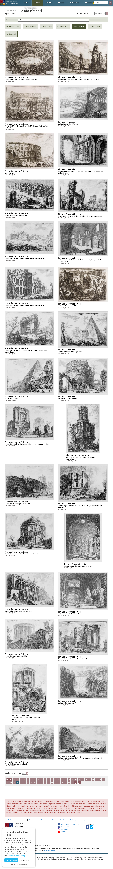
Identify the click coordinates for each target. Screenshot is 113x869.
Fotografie (74, 3)
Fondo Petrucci (62, 26)
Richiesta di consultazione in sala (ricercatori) (45, 820)
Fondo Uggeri (11, 34)
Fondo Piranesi (79, 26)
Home (26, 3)
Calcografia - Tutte (12, 26)
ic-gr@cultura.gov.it (50, 850)
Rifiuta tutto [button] (26, 860)
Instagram (63, 829)
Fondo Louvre (47, 26)
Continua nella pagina (13, 773)
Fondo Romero (95, 26)
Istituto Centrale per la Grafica (15, 820)
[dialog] (18, 847)
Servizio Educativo (65, 827)
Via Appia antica (30, 8)
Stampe (37, 3)
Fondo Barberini (30, 26)
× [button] (33, 830)
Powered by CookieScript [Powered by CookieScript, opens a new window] (19, 864)
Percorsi (90, 3)
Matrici (49, 3)
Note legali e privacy (77, 820)
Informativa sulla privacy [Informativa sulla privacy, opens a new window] (17, 856)
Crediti (65, 820)
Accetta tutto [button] (11, 860)
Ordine (79, 14)
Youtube (62, 832)
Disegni (61, 3)
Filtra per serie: (11, 20)
